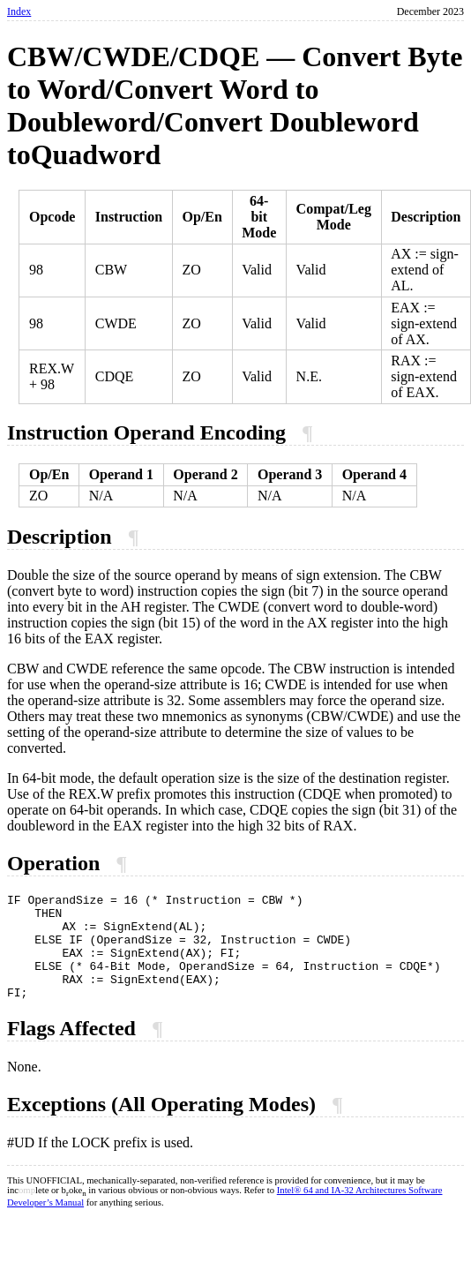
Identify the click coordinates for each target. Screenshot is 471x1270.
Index (19, 11)
